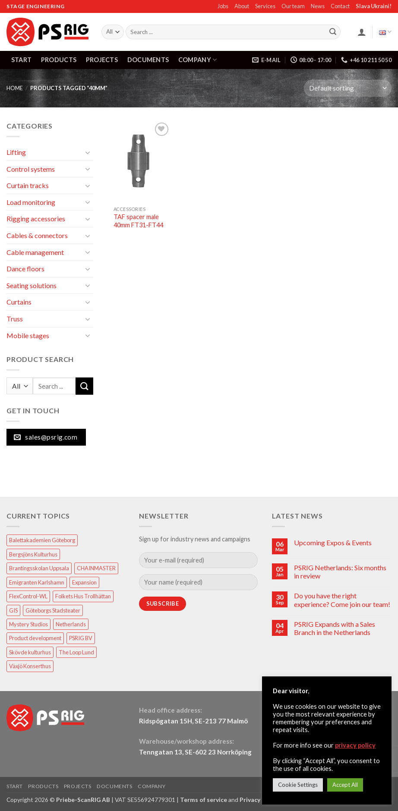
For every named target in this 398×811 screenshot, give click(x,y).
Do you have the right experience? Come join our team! (342, 599)
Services (265, 6)
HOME (14, 88)
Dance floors (25, 268)
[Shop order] (348, 88)
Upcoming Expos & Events (333, 542)
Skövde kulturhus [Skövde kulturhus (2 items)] (30, 652)
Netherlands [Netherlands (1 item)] (71, 624)
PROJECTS (102, 59)
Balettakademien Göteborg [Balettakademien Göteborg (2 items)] (42, 540)
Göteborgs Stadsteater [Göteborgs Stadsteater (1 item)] (52, 610)
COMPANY (197, 60)
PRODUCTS (58, 59)
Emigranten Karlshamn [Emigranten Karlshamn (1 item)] (36, 582)
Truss (14, 318)
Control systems (30, 169)
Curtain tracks (27, 185)
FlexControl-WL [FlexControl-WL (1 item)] (28, 596)
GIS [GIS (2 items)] (13, 610)
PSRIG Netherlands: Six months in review (340, 571)
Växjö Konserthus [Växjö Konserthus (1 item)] (30, 666)
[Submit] (332, 32)
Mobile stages (27, 335)
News (318, 6)
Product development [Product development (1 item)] (35, 638)
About (241, 6)
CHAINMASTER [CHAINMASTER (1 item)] (96, 568)
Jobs (223, 6)
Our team (293, 6)
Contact (340, 6)
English (385, 32)
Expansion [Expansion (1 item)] (84, 582)
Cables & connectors (37, 235)
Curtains (19, 302)
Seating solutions (31, 285)
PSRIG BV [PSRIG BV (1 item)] (80, 638)
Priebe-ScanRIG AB (83, 799)
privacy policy (355, 745)
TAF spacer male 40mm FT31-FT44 (138, 221)
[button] (361, 31)
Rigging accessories (35, 218)
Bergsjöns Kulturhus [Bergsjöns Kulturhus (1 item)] (33, 554)
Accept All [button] (345, 784)
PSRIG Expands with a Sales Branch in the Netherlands (334, 628)
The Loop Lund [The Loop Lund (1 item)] (76, 652)
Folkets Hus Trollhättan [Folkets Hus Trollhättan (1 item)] (83, 596)
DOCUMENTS (148, 59)
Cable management (35, 252)
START (21, 59)
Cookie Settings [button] (298, 784)
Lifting (16, 152)
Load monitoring (30, 202)
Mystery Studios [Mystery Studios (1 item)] (28, 624)
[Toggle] (88, 152)
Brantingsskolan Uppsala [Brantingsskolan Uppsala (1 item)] (39, 568)
